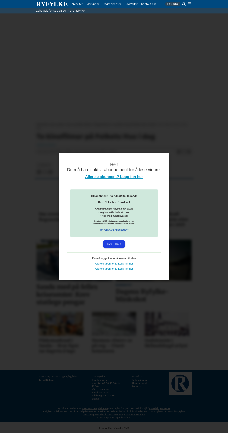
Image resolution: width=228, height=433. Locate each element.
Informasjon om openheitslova (114, 417)
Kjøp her (114, 243)
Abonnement (139, 383)
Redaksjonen (139, 380)
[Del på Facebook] (178, 151)
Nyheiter (77, 4)
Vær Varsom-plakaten (95, 408)
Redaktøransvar (160, 408)
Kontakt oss (148, 4)
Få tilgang (172, 3)
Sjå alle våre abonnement (113, 230)
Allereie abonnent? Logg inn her (114, 177)
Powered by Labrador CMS (114, 428)
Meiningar (92, 4)
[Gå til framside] (52, 3)
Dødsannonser (112, 4)
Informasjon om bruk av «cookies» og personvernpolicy (114, 414)
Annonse (137, 386)
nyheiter (44, 165)
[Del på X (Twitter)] (183, 151)
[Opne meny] (189, 4)
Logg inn (184, 4)
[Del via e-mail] (189, 151)
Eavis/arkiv (131, 4)
